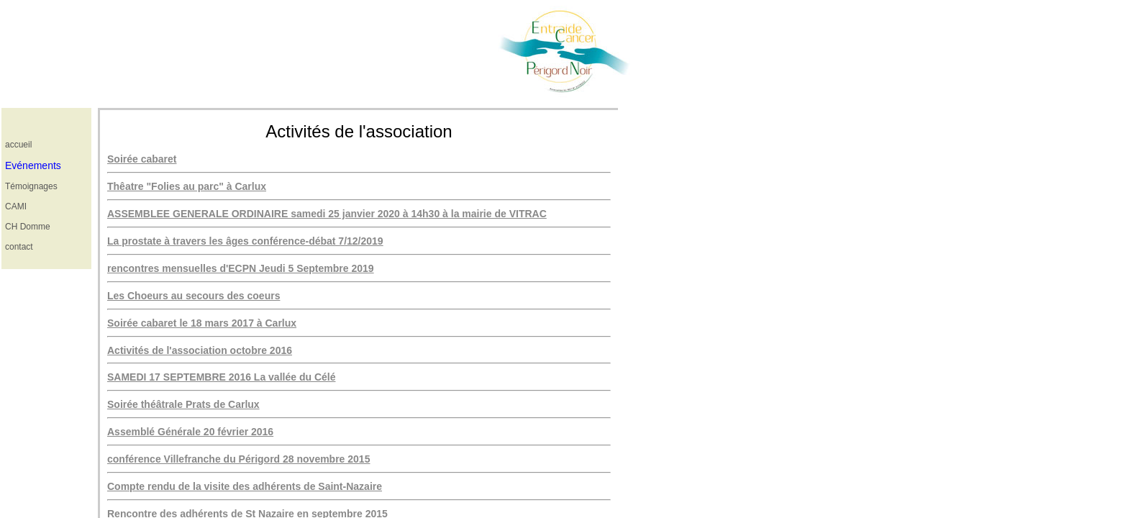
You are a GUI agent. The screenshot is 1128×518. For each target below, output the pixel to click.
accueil (18, 145)
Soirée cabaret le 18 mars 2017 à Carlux (201, 323)
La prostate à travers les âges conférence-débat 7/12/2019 (245, 241)
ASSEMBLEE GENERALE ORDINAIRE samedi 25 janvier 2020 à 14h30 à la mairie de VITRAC (327, 213)
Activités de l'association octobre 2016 (199, 350)
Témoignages (31, 186)
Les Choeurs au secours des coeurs (193, 295)
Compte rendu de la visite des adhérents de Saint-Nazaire (244, 486)
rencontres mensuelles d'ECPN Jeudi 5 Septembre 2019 (240, 268)
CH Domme (27, 227)
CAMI (16, 206)
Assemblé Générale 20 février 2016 (190, 431)
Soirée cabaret (142, 159)
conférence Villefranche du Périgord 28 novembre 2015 (238, 459)
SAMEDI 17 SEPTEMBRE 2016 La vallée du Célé (221, 377)
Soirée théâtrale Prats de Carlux (183, 404)
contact (19, 247)
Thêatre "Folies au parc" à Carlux (186, 186)
